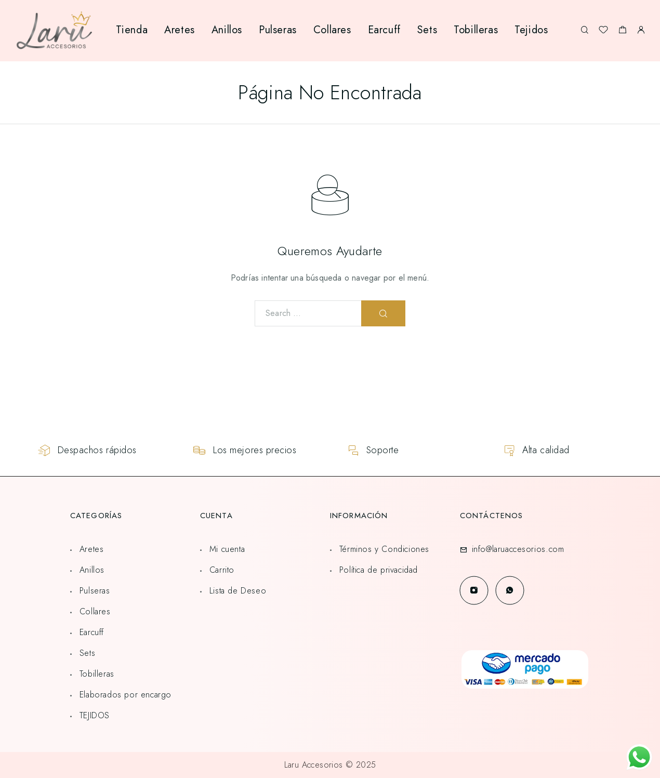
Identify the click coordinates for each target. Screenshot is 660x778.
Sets (427, 29)
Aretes (179, 29)
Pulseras (278, 29)
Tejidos (531, 29)
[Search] (584, 30)
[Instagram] (474, 590)
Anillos (227, 29)
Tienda (132, 29)
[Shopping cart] (622, 31)
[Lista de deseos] (603, 31)
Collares (332, 29)
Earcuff (384, 29)
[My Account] (641, 30)
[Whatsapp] (509, 590)
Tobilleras (476, 29)
